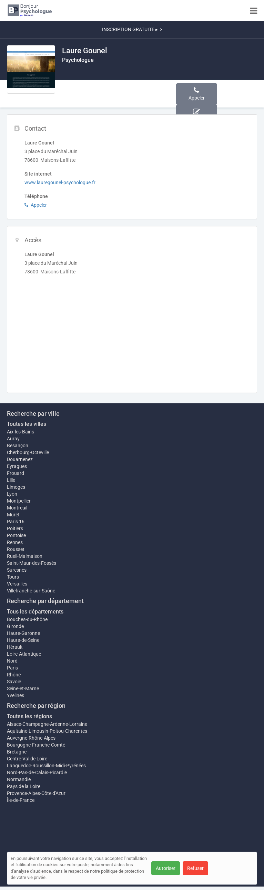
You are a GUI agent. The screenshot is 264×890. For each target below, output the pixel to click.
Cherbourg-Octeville (28, 452)
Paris (12, 668)
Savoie (14, 681)
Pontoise (16, 535)
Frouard (15, 473)
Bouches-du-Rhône (27, 619)
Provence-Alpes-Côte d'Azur (36, 793)
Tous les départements (35, 611)
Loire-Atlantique (24, 654)
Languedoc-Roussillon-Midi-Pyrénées (46, 765)
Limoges (16, 487)
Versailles (17, 584)
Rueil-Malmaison (24, 556)
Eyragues (17, 466)
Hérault (15, 647)
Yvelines (15, 695)
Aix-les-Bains (20, 431)
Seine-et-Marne (23, 688)
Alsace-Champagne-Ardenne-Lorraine (47, 724)
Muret (13, 514)
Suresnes (17, 570)
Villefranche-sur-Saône (31, 590)
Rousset (15, 549)
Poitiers (15, 528)
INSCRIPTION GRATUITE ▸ (132, 29)
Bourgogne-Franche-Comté (36, 745)
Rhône (14, 674)
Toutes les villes (26, 424)
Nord (12, 661)
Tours (13, 577)
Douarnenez (20, 459)
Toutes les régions (29, 716)
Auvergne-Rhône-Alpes (31, 738)
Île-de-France (20, 800)
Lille (11, 480)
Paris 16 (15, 521)
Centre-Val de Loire (27, 758)
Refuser (195, 868)
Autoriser (165, 868)
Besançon (17, 445)
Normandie (19, 779)
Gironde (15, 626)
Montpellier (19, 501)
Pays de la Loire (23, 786)
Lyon (12, 494)
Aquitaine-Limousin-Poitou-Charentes (47, 731)
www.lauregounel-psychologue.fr (59, 182)
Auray (13, 438)
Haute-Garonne (23, 633)
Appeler (35, 205)
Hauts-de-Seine (23, 640)
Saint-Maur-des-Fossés (31, 563)
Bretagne (17, 752)
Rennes (15, 542)
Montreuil (17, 507)
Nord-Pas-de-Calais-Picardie (37, 772)
